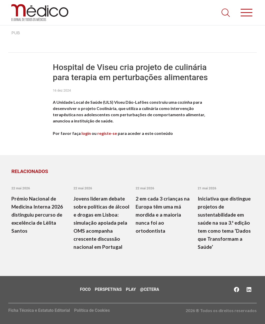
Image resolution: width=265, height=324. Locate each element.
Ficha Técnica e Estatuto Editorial (39, 310)
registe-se (107, 133)
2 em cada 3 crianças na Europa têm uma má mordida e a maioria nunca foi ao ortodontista (163, 215)
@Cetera (149, 289)
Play (131, 289)
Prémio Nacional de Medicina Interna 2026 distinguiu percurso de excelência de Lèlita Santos (37, 215)
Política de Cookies (92, 310)
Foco (85, 289)
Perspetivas (108, 289)
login (86, 133)
